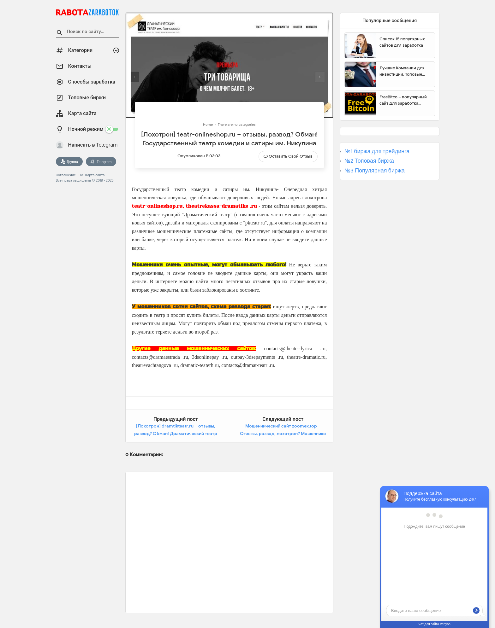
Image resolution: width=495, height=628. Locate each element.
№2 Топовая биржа (369, 160)
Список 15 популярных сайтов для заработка (402, 42)
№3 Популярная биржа (374, 170)
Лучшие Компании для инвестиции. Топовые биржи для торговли (402, 71)
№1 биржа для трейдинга (377, 151)
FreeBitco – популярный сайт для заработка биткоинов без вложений (404, 100)
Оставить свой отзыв (291, 156)
